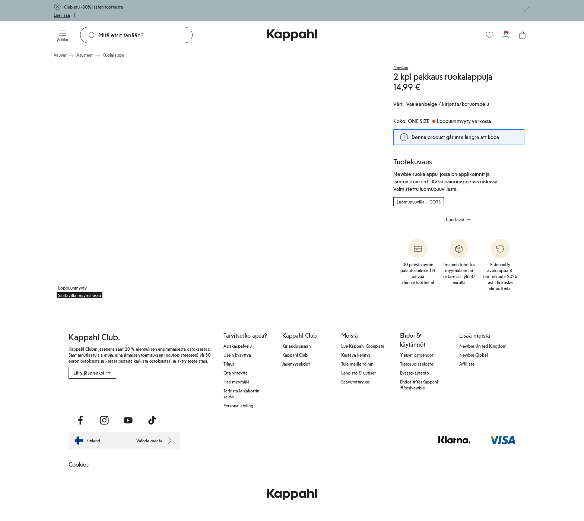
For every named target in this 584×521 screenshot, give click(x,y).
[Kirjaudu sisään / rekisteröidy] (506, 35)
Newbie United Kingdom (483, 345)
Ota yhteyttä (235, 372)
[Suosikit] (489, 35)
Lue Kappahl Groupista (362, 345)
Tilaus (228, 363)
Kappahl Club (295, 354)
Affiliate (467, 363)
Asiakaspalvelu (237, 345)
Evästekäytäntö (414, 372)
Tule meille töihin (357, 363)
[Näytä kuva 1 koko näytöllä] (134, 181)
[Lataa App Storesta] (95, 395)
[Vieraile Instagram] (104, 420)
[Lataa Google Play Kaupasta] (149, 395)
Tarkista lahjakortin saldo (241, 393)
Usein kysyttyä (237, 354)
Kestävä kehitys (356, 354)
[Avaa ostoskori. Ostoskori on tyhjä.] (522, 35)
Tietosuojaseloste (416, 363)
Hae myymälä (236, 381)
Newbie (400, 67)
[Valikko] (62, 35)
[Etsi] (145, 35)
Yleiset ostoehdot (417, 354)
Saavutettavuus (355, 381)
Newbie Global (473, 354)
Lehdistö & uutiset (358, 372)
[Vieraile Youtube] (128, 420)
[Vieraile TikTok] (152, 420)
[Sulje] (525, 10)
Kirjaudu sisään (296, 345)
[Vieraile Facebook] (80, 420)
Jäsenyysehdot (296, 363)
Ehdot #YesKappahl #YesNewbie (419, 384)
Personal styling (238, 405)
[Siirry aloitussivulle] (292, 35)
